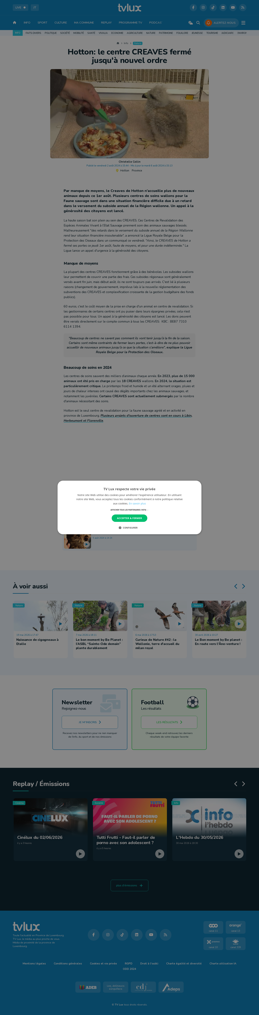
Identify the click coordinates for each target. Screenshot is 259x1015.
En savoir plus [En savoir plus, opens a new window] (137, 503)
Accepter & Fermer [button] (129, 518)
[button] (130, 509)
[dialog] (129, 507)
